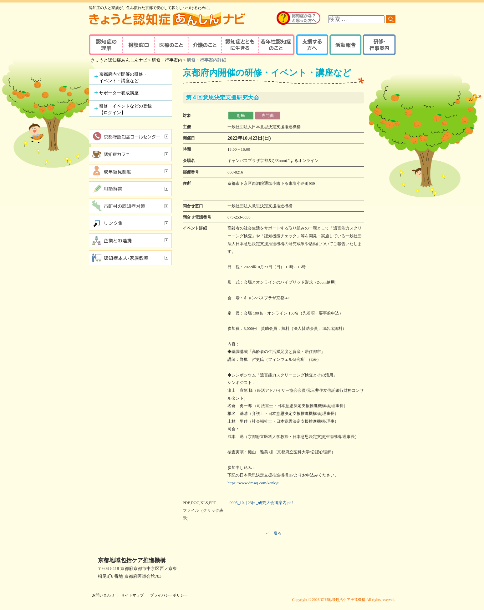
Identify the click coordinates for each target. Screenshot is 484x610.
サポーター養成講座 (119, 93)
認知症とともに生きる (239, 44)
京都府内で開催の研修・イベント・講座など (123, 77)
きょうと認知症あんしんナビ (118, 60)
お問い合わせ (103, 595)
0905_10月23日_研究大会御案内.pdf (261, 502)
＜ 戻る (273, 533)
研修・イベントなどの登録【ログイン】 (125, 109)
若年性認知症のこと (276, 44)
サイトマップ (132, 595)
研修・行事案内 (378, 44)
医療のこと (171, 44)
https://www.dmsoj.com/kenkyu (253, 483)
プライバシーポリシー (169, 595)
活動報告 (344, 44)
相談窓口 (138, 44)
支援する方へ (311, 44)
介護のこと (203, 44)
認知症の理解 (105, 44)
